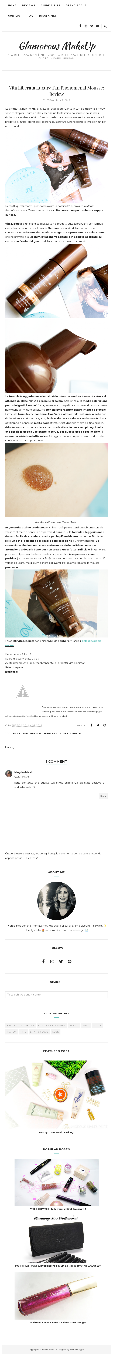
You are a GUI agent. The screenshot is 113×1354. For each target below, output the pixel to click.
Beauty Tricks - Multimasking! (56, 1132)
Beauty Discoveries (21, 1025)
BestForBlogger (77, 1349)
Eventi (74, 1025)
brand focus (39, 1032)
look (55, 1032)
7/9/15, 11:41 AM (21, 776)
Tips (23, 1032)
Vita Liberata (70, 733)
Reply (103, 795)
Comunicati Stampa (52, 1025)
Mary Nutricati (23, 772)
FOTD (86, 1025)
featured (20, 733)
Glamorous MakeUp (56, 45)
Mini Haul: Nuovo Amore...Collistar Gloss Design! (58, 1322)
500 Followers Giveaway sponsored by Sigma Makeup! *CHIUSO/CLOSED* (58, 1265)
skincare (50, 733)
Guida (97, 1025)
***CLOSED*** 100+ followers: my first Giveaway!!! (58, 1209)
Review (35, 733)
